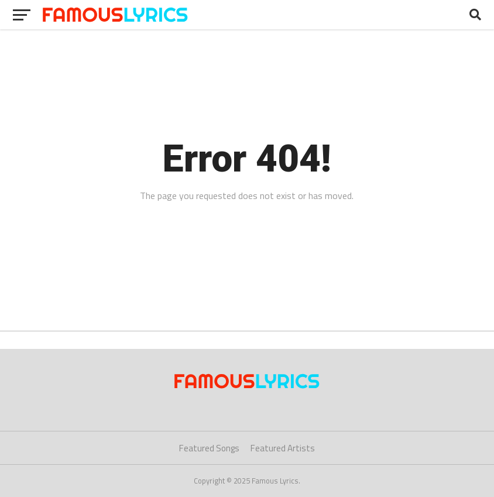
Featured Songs (209, 448)
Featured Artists (283, 448)
